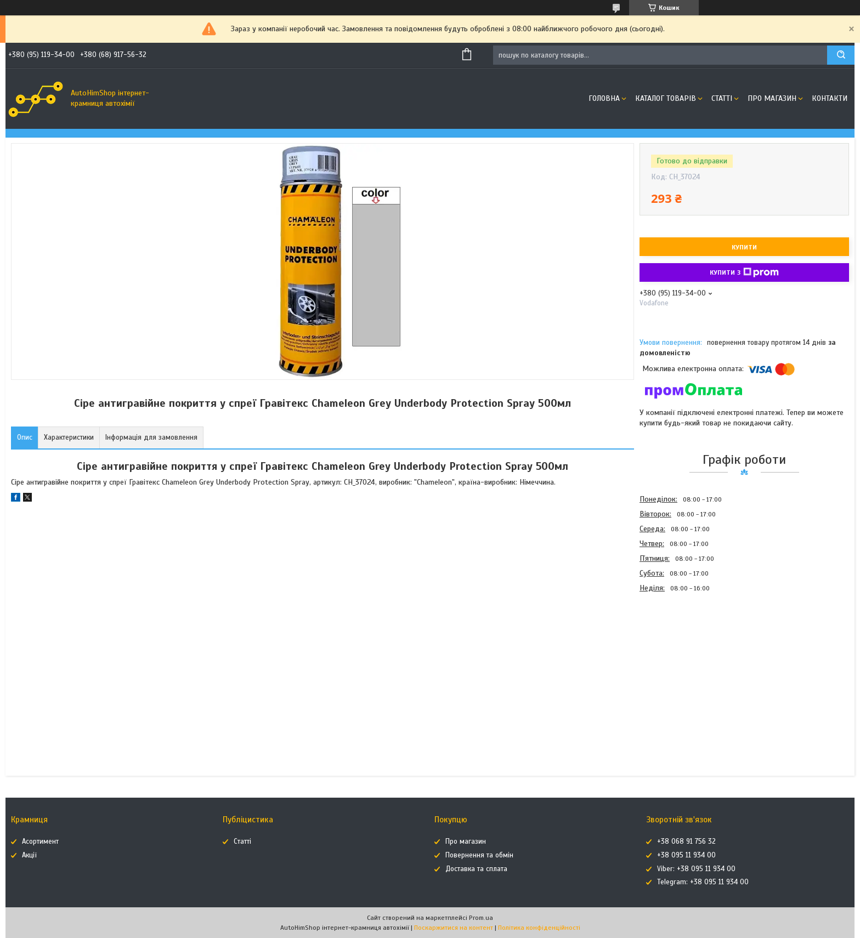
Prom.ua (481, 918)
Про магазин (772, 98)
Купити (744, 247)
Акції (29, 855)
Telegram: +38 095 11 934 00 (703, 882)
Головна (604, 98)
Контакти (829, 98)
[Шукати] (841, 55)
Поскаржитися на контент (453, 927)
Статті (721, 98)
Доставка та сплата (476, 869)
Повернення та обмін (479, 855)
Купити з (744, 272)
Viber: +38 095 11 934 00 (696, 869)
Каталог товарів (665, 98)
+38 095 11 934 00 (686, 855)
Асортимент (40, 841)
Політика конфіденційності (539, 927)
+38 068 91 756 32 (686, 841)
